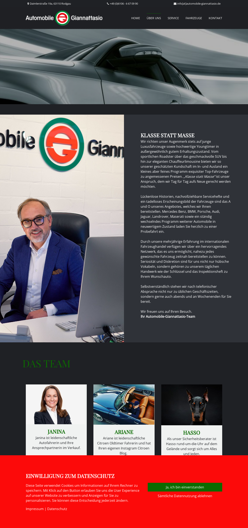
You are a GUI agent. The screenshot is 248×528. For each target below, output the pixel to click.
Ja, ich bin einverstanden (185, 487)
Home (135, 18)
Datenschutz (57, 509)
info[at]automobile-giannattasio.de (199, 3)
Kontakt (215, 18)
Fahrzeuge (194, 18)
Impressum (35, 509)
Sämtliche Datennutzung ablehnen (185, 496)
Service (173, 18)
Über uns (154, 18)
